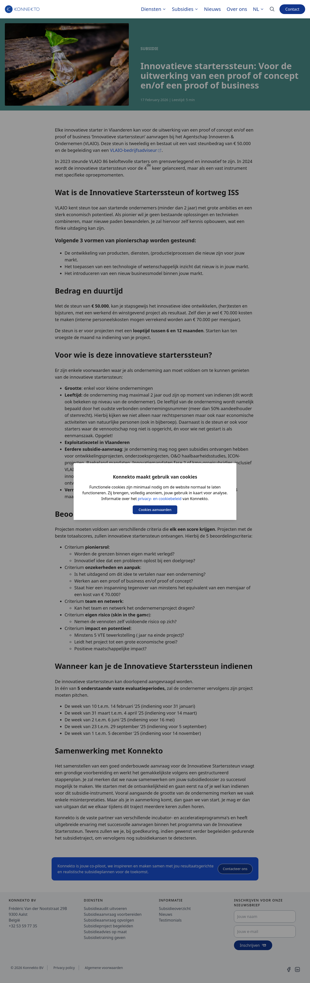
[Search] (272, 9)
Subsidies (183, 9)
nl (258, 9)
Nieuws (212, 9)
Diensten (151, 9)
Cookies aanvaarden (155, 509)
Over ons (237, 9)
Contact (292, 9)
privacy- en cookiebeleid (160, 498)
